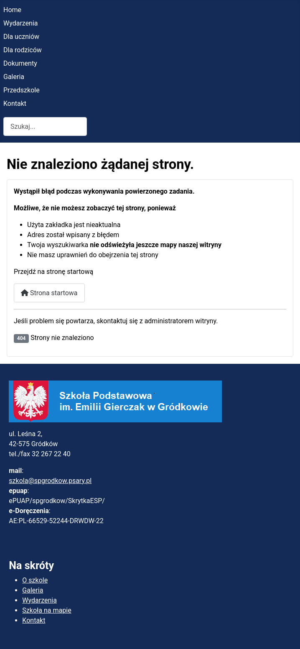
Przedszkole (21, 90)
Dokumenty (20, 63)
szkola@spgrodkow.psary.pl (50, 481)
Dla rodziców (22, 50)
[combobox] (45, 126)
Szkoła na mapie (46, 610)
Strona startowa (49, 293)
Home (12, 10)
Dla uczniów (21, 37)
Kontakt (14, 103)
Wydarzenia (20, 23)
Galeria (13, 77)
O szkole (35, 580)
